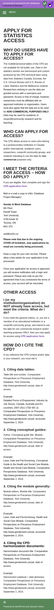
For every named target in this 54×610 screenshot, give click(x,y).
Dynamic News (37, 606)
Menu (12, 12)
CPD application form (15, 186)
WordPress (20, 606)
